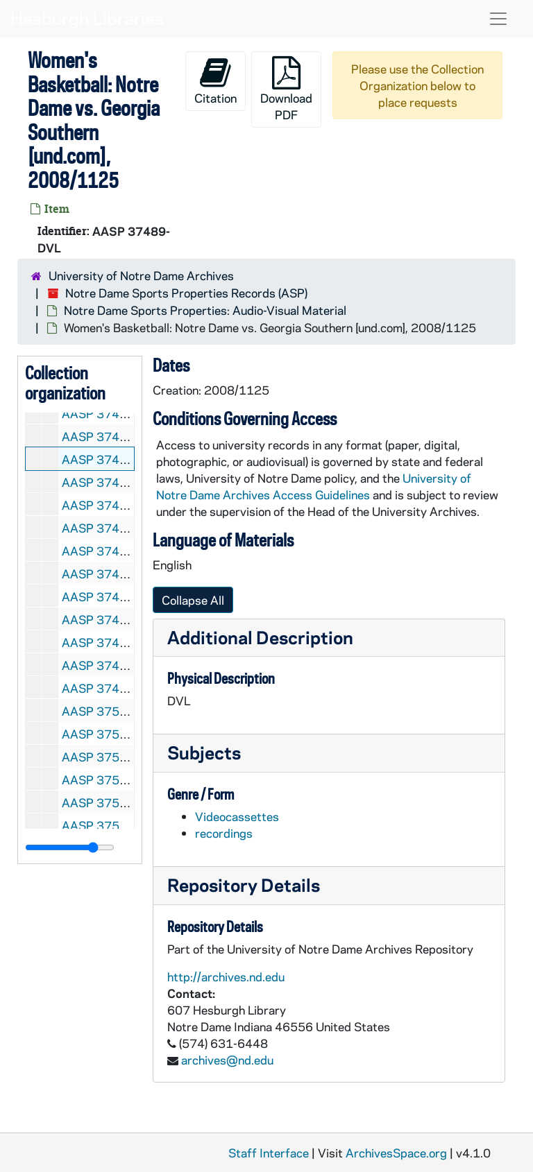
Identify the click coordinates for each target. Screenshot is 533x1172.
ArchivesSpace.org (396, 1152)
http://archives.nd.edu (226, 976)
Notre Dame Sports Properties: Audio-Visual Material (205, 310)
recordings (224, 833)
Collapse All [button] (193, 599)
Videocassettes (237, 816)
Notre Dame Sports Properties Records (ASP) (186, 292)
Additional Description (260, 637)
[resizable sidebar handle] (70, 847)
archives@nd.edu (227, 1059)
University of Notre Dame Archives (141, 275)
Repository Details (243, 884)
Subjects (204, 752)
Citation (215, 80)
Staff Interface (268, 1152)
